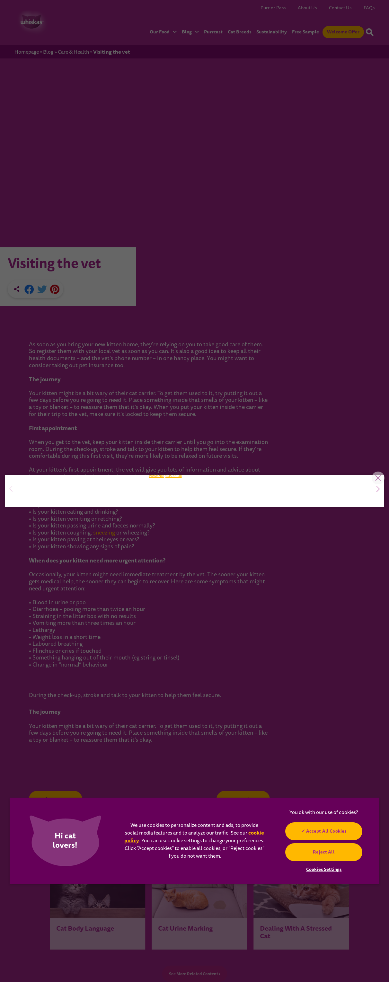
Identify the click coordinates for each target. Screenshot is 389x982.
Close (374, 393)
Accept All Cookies (326, 831)
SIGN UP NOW (49, 512)
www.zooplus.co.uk (165, 573)
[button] (378, 489)
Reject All (323, 852)
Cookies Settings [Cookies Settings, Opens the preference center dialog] (323, 869)
